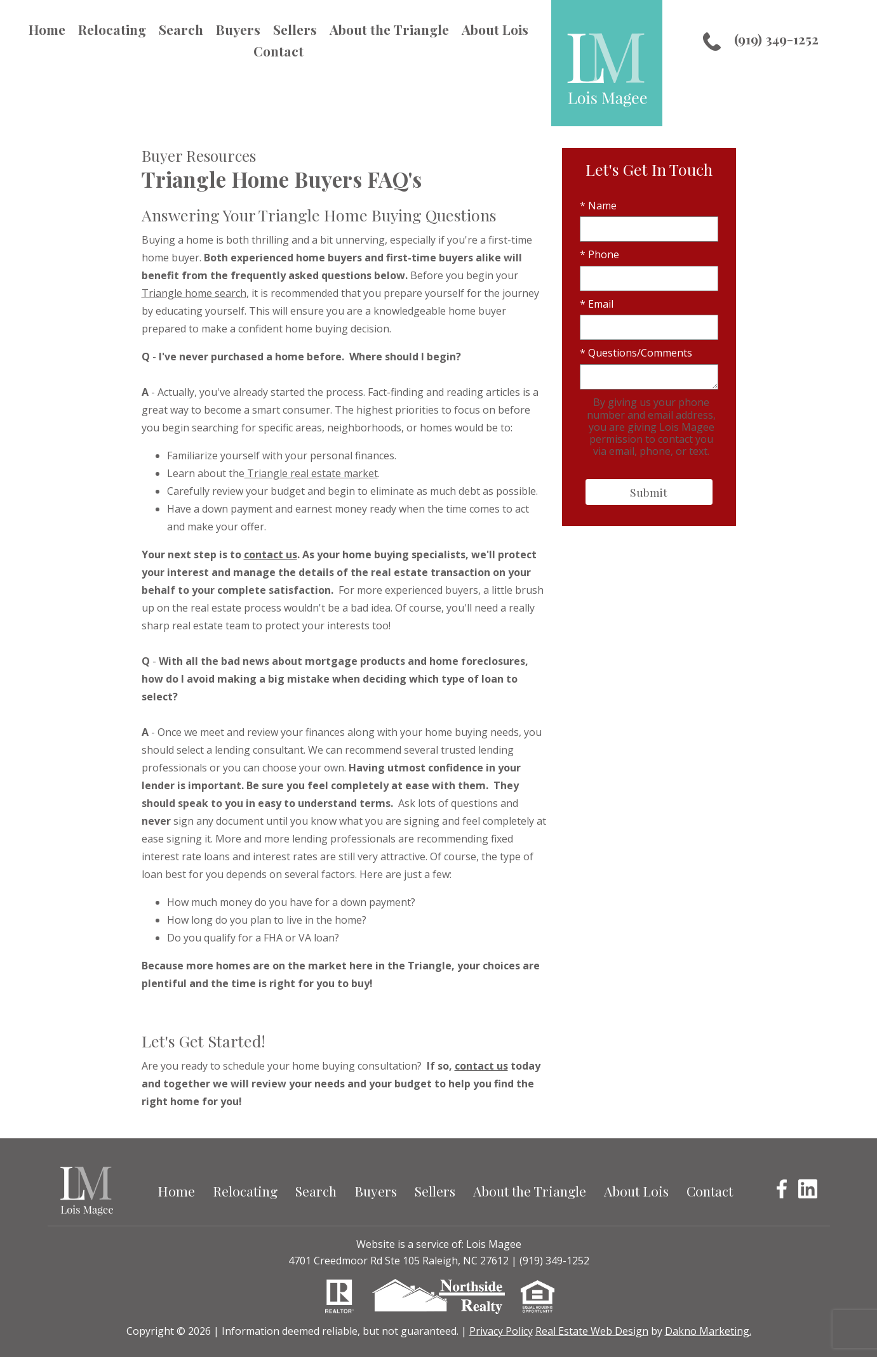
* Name (598, 206)
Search (181, 29)
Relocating (112, 29)
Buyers (238, 29)
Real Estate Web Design (591, 1331)
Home (47, 29)
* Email (596, 304)
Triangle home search (194, 293)
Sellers (295, 29)
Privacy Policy (501, 1331)
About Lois (495, 29)
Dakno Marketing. (708, 1331)
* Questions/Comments (636, 353)
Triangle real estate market (311, 473)
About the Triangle (389, 29)
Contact (278, 51)
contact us (270, 554)
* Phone (599, 254)
